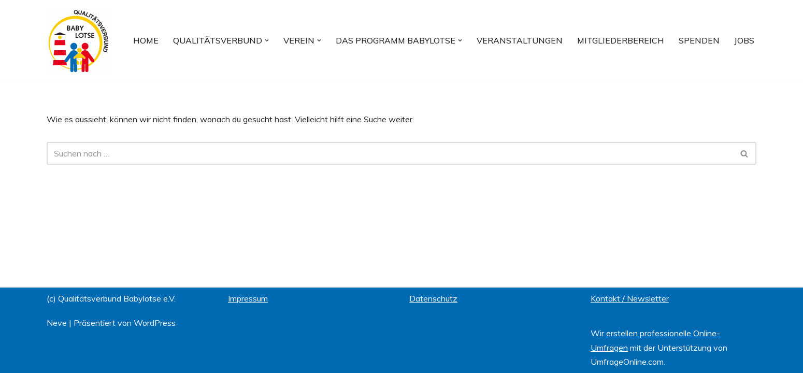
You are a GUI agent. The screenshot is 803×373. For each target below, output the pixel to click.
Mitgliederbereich (620, 40)
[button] (267, 40)
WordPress (155, 323)
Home (146, 40)
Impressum (248, 298)
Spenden (699, 40)
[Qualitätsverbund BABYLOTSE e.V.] (78, 40)
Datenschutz (433, 298)
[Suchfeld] (390, 153)
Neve (57, 323)
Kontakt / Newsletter (630, 298)
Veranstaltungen (520, 40)
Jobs (744, 40)
